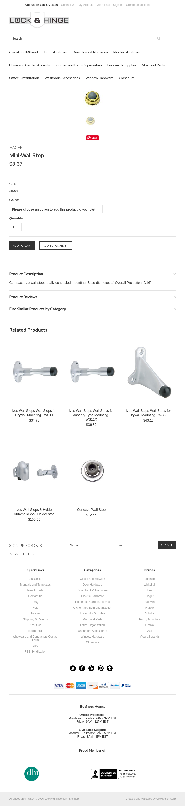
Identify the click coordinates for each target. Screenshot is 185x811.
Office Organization (24, 78)
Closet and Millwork (24, 52)
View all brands (149, 636)
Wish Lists (103, 5)
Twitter (73, 668)
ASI (149, 631)
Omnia (149, 625)
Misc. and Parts (153, 65)
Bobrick (149, 613)
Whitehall (149, 584)
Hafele (149, 607)
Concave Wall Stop (91, 510)
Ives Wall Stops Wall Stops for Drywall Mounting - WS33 (148, 413)
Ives (149, 590)
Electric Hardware (126, 52)
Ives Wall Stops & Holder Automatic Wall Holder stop (34, 512)
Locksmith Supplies (121, 65)
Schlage (149, 578)
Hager (150, 596)
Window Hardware (99, 78)
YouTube (91, 668)
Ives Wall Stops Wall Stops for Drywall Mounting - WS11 (34, 413)
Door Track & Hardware (90, 52)
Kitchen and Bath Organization (78, 65)
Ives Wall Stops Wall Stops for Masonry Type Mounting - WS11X (91, 415)
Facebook (82, 668)
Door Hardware (55, 52)
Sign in (117, 5)
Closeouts (127, 78)
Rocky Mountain (149, 619)
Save (94, 137)
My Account (86, 5)
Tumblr (110, 668)
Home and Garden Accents (29, 65)
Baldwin (150, 602)
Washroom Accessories (62, 78)
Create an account (138, 5)
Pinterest (101, 668)
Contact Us (68, 5)
